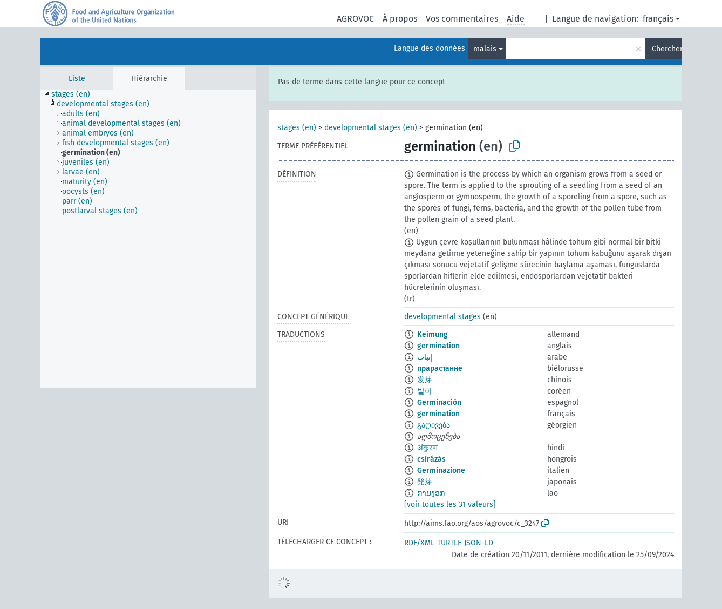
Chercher (667, 48)
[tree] (148, 239)
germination (438, 345)
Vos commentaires (462, 18)
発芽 (424, 481)
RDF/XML (419, 542)
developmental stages (442, 316)
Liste (77, 78)
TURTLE (449, 542)
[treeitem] (75, 94)
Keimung (432, 334)
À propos (400, 18)
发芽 (424, 379)
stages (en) (296, 127)
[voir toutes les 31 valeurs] (450, 504)
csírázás (431, 459)
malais (484, 48)
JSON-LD (478, 542)
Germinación (439, 402)
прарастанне (439, 368)
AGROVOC (355, 18)
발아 (424, 391)
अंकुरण (427, 447)
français (658, 18)
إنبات (425, 357)
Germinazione (441, 470)
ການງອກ (431, 493)
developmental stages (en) (370, 127)
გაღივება (433, 425)
